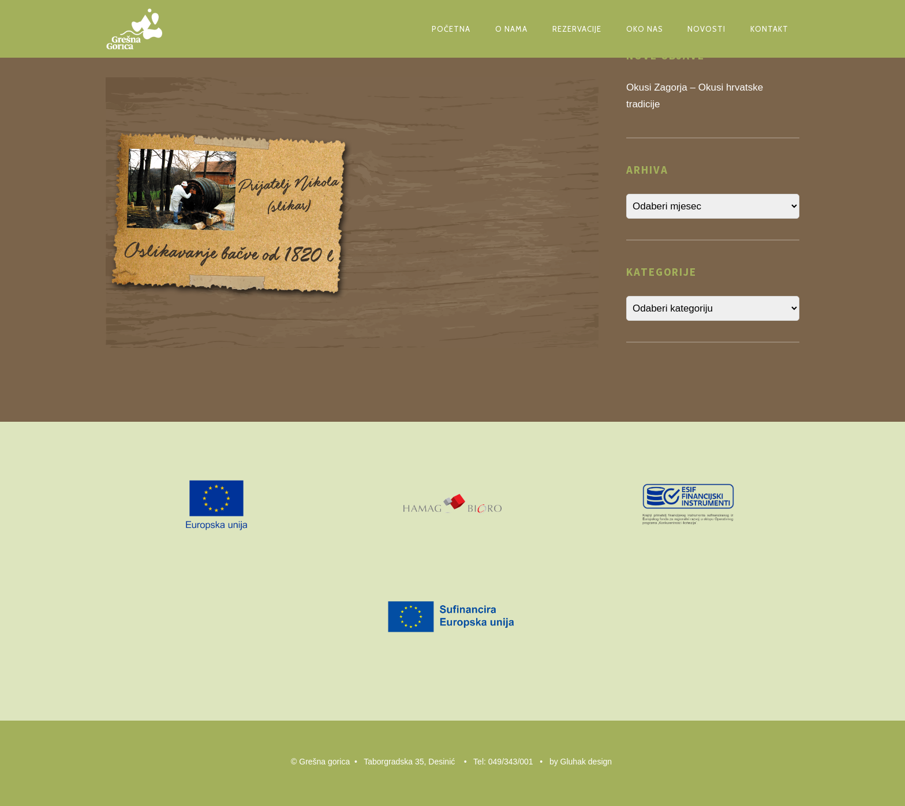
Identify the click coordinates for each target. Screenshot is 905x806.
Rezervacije (576, 28)
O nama (511, 28)
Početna (451, 28)
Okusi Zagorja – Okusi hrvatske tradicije (694, 96)
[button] (229, 212)
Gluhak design (586, 761)
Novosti (706, 28)
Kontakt (769, 28)
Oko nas (644, 28)
